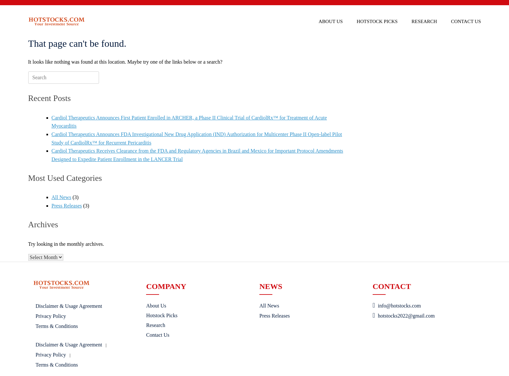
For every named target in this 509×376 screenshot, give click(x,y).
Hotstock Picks (377, 21)
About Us (331, 21)
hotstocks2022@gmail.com (404, 316)
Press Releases (67, 205)
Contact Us (466, 21)
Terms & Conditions (57, 326)
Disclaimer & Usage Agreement (69, 306)
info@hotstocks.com (397, 305)
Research (424, 21)
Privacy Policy (51, 316)
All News (61, 197)
